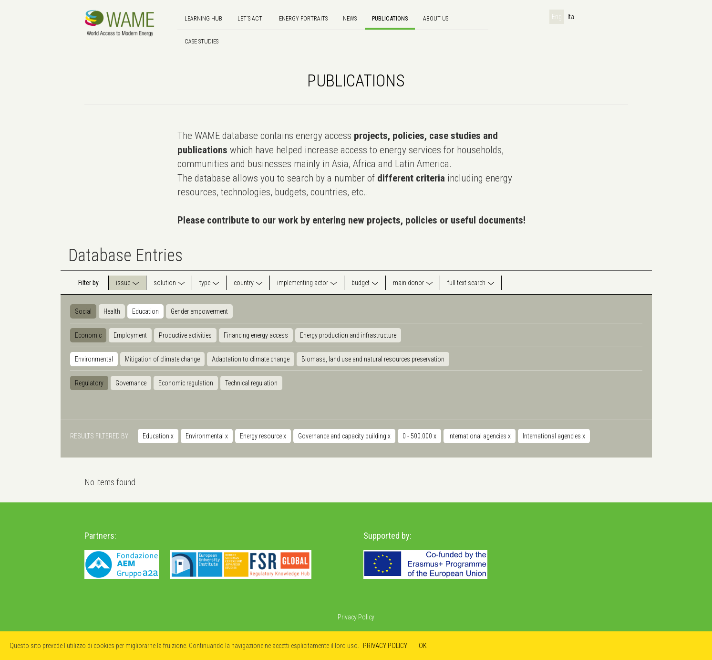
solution (165, 283)
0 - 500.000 (419, 436)
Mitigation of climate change (162, 359)
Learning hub (203, 18)
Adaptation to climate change (250, 359)
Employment (130, 335)
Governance (130, 383)
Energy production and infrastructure (348, 335)
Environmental (94, 359)
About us (435, 18)
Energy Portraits (303, 18)
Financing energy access (256, 335)
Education (145, 311)
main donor (408, 283)
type (204, 283)
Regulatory (89, 383)
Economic (88, 335)
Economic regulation (185, 383)
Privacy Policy (356, 617)
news (350, 18)
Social (83, 311)
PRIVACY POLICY (385, 645)
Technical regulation (251, 383)
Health (111, 311)
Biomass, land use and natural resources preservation (372, 359)
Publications (390, 18)
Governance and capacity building (344, 436)
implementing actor (302, 283)
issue (123, 283)
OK (423, 645)
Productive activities (185, 335)
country (244, 283)
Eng (557, 17)
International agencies (479, 436)
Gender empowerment (199, 311)
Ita (571, 17)
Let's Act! (250, 18)
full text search (466, 283)
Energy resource (263, 436)
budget (360, 283)
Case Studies (201, 41)
